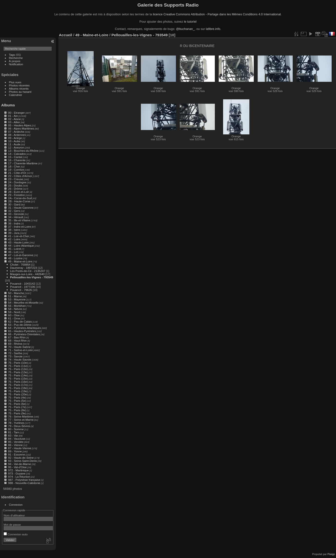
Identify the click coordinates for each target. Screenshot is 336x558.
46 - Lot (13, 251)
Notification (16, 64)
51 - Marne (15, 296)
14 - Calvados (17, 153)
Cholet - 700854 (20, 264)
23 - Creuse (15, 179)
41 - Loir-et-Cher (18, 236)
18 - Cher (14, 166)
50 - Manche (16, 293)
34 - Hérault (15, 217)
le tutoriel (190, 21)
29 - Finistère (16, 194)
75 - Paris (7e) (17, 407)
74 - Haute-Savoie (19, 359)
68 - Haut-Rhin (17, 340)
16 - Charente (17, 160)
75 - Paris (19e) (18, 391)
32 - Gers (14, 210)
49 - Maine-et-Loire (20, 261)
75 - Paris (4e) (17, 397)
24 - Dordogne (17, 182)
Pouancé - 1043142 (22, 283)
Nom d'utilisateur (14, 515)
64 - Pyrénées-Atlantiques (24, 327)
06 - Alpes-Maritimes (21, 128)
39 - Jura (13, 232)
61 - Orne (14, 318)
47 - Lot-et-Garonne (20, 255)
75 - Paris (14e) (18, 375)
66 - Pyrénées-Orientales (24, 334)
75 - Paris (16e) (18, 381)
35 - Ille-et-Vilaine (19, 220)
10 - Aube (14, 141)
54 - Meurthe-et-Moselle (23, 302)
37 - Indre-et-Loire (19, 226)
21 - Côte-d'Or (17, 172)
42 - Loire (14, 239)
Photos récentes (19, 85)
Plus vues (15, 82)
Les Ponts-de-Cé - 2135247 (27, 270)
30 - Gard (14, 204)
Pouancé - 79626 (21, 289)
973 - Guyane (16, 473)
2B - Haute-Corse (19, 201)
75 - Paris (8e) (17, 410)
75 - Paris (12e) (18, 369)
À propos (14, 61)
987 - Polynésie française (24, 479)
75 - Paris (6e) (17, 403)
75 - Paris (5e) (17, 400)
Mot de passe (12, 524)
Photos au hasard (20, 91)
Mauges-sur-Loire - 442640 (27, 274)
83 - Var (13, 435)
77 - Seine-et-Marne (21, 419)
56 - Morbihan (17, 305)
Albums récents (19, 88)
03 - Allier (14, 122)
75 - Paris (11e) (18, 365)
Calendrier (15, 94)
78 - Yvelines (16, 422)
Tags (12, 54)
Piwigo (331, 554)
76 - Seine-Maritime (20, 416)
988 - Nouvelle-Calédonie (24, 482)
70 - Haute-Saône (19, 346)
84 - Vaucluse (16, 438)
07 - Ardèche (16, 131)
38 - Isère (14, 229)
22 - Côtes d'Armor (20, 175)
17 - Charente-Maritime (22, 163)
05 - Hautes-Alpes (19, 125)
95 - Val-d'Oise (17, 467)
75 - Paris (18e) (18, 388)
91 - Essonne (16, 454)
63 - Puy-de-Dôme (19, 324)
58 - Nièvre (15, 308)
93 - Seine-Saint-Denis (22, 460)
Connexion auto (16, 534)
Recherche (16, 57)
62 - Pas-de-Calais (20, 321)
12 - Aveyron (16, 147)
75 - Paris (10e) (18, 362)
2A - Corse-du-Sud (20, 198)
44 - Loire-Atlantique (21, 245)
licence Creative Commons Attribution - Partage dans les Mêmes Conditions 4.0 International (217, 14)
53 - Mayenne (17, 299)
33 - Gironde (16, 213)
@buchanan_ (185, 29)
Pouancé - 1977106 (22, 286)
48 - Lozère (15, 258)
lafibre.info (213, 29)
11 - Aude (14, 144)
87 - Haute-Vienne (19, 448)
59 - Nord (14, 312)
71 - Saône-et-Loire (20, 350)
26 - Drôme (15, 188)
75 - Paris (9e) (17, 413)
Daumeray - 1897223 (23, 267)
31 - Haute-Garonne (21, 207)
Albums (8, 105)
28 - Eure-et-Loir (18, 191)
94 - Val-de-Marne (19, 463)
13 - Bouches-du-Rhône (23, 150)
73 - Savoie (15, 356)
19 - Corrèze (16, 169)
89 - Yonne (15, 451)
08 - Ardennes (17, 134)
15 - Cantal (15, 156)
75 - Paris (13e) (18, 372)
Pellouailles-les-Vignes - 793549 (31, 277)
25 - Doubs (15, 185)
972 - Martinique (18, 470)
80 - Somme (16, 429)
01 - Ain (13, 115)
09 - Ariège (15, 138)
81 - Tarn (13, 432)
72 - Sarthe (15, 353)
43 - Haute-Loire (18, 242)
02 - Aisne (14, 119)
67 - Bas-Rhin (17, 337)
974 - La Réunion (19, 476)
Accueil (65, 35)
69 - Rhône (15, 343)
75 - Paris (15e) (18, 378)
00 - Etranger (16, 112)
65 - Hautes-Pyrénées (22, 331)
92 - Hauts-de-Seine (21, 457)
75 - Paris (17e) (18, 384)
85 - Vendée (15, 441)
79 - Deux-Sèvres (19, 426)
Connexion (16, 504)
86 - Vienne (15, 444)
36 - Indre (14, 223)
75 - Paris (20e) (18, 394)
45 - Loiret (14, 248)
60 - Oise (14, 315)
